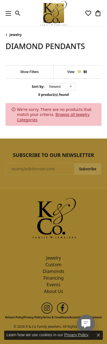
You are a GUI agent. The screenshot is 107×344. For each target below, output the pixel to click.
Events (53, 285)
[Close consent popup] (98, 335)
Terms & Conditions (56, 317)
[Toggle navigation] (7, 13)
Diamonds (53, 271)
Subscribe (87, 168)
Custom (53, 264)
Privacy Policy (33, 317)
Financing (53, 278)
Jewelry (15, 34)
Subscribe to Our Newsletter (53, 155)
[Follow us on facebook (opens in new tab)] (62, 308)
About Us (53, 291)
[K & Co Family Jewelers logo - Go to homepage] (53, 13)
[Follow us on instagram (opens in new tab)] (47, 308)
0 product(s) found (53, 94)
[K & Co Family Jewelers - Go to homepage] (53, 220)
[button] (17, 13)
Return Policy (14, 317)
